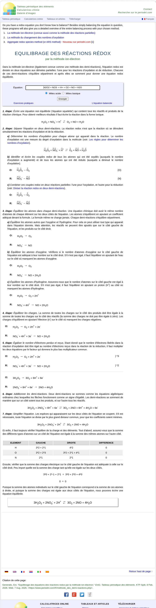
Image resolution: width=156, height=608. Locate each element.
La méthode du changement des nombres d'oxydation (35, 37)
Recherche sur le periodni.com (135, 12)
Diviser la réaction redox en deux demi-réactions (38, 188)
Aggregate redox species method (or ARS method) (34, 42)
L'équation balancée (102, 103)
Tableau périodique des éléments (35, 6)
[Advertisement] (139, 117)
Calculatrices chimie (28, 10)
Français (148, 19)
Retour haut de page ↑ (141, 571)
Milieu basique (72, 93)
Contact (148, 9)
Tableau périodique (11, 19)
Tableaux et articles (56, 19)
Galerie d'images (26, 13)
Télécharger (74, 19)
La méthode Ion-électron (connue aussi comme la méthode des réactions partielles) (51, 33)
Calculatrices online (33, 19)
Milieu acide (55, 93)
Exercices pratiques (23, 103)
